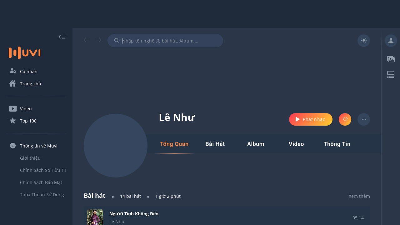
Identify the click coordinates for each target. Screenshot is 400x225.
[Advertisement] (200, 14)
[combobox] (165, 40)
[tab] (174, 144)
